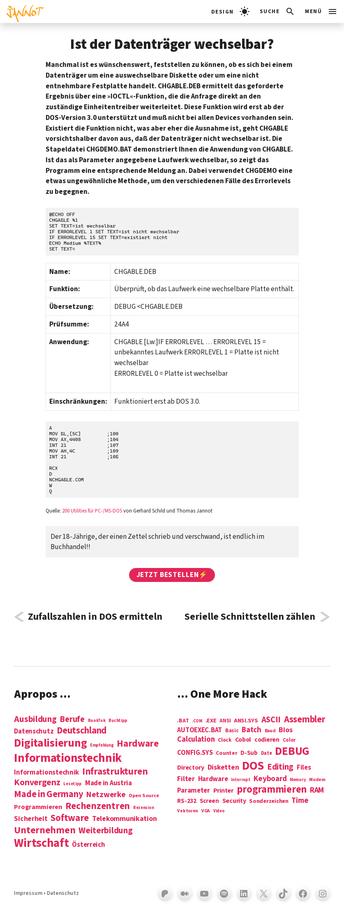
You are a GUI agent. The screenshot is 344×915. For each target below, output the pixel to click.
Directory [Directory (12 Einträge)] (190, 767)
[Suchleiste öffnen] (277, 11)
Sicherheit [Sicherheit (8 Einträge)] (30, 818)
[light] (230, 11)
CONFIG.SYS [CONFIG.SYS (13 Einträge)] (194, 753)
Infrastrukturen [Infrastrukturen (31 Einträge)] (115, 771)
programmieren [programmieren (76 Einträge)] (272, 790)
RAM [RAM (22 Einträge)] (317, 790)
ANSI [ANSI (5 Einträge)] (225, 721)
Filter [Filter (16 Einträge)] (185, 779)
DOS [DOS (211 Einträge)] (253, 766)
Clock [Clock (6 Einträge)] (225, 740)
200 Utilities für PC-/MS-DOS (92, 511)
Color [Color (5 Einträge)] (289, 740)
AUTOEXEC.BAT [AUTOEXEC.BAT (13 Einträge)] (199, 730)
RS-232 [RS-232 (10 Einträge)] (186, 801)
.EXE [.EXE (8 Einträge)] (211, 720)
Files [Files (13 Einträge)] (304, 767)
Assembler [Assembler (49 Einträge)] (305, 719)
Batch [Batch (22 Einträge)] (251, 730)
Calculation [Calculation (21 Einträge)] (196, 739)
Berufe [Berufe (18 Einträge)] (72, 719)
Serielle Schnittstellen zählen (250, 617)
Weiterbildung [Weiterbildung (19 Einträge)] (105, 830)
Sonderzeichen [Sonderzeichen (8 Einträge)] (269, 801)
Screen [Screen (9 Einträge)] (209, 801)
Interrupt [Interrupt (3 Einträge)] (241, 779)
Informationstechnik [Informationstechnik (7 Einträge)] (46, 772)
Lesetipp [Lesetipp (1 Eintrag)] (72, 783)
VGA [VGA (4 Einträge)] (205, 811)
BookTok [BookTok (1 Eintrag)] (97, 720)
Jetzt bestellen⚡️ (172, 575)
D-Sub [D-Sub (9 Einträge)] (249, 753)
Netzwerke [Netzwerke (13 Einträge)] (106, 795)
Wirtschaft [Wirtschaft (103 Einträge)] (41, 843)
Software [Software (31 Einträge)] (70, 818)
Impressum (28, 893)
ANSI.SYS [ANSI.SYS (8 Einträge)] (246, 720)
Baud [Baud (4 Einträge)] (270, 731)
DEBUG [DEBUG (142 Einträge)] (292, 752)
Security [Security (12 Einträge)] (234, 801)
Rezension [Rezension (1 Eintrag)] (143, 807)
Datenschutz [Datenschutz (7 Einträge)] (33, 731)
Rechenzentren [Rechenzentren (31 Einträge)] (97, 806)
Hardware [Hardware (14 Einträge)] (213, 779)
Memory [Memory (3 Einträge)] (298, 779)
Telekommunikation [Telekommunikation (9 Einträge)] (124, 818)
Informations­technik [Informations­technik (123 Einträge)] (68, 758)
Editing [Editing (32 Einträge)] (280, 767)
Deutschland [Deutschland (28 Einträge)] (81, 730)
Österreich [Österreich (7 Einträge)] (88, 845)
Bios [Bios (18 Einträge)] (285, 730)
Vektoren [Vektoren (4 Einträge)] (187, 811)
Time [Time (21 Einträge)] (299, 800)
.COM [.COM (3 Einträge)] (197, 721)
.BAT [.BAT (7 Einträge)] (183, 720)
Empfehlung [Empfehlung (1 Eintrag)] (101, 745)
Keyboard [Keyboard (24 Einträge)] (270, 779)
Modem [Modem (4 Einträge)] (317, 780)
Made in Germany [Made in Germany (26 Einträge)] (48, 794)
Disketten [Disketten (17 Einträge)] (223, 767)
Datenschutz (63, 893)
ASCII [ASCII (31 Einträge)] (271, 720)
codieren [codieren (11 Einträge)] (266, 740)
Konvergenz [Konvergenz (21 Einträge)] (37, 783)
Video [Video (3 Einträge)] (219, 811)
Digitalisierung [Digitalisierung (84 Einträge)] (50, 743)
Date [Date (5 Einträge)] (266, 753)
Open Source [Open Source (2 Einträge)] (144, 796)
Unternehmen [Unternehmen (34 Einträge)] (44, 830)
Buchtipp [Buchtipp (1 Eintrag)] (118, 720)
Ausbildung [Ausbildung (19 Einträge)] (35, 719)
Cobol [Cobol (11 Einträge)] (243, 740)
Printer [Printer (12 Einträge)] (223, 790)
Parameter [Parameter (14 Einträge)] (193, 790)
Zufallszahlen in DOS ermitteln (95, 617)
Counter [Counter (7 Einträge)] (226, 753)
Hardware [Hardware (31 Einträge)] (138, 743)
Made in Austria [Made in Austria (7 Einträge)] (108, 783)
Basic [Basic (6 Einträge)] (232, 730)
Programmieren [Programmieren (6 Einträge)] (38, 807)
